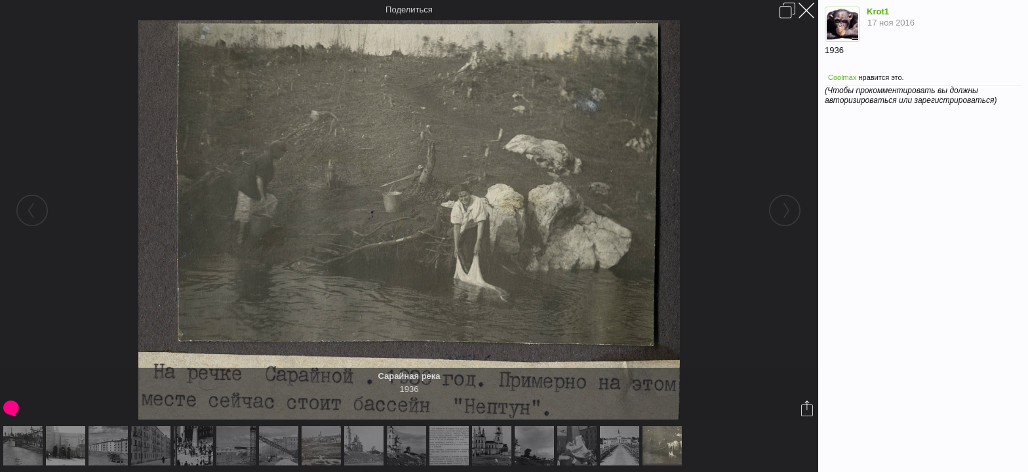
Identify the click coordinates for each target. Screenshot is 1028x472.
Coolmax (842, 77)
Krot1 (878, 11)
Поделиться (409, 9)
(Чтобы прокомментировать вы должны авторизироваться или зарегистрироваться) (911, 95)
